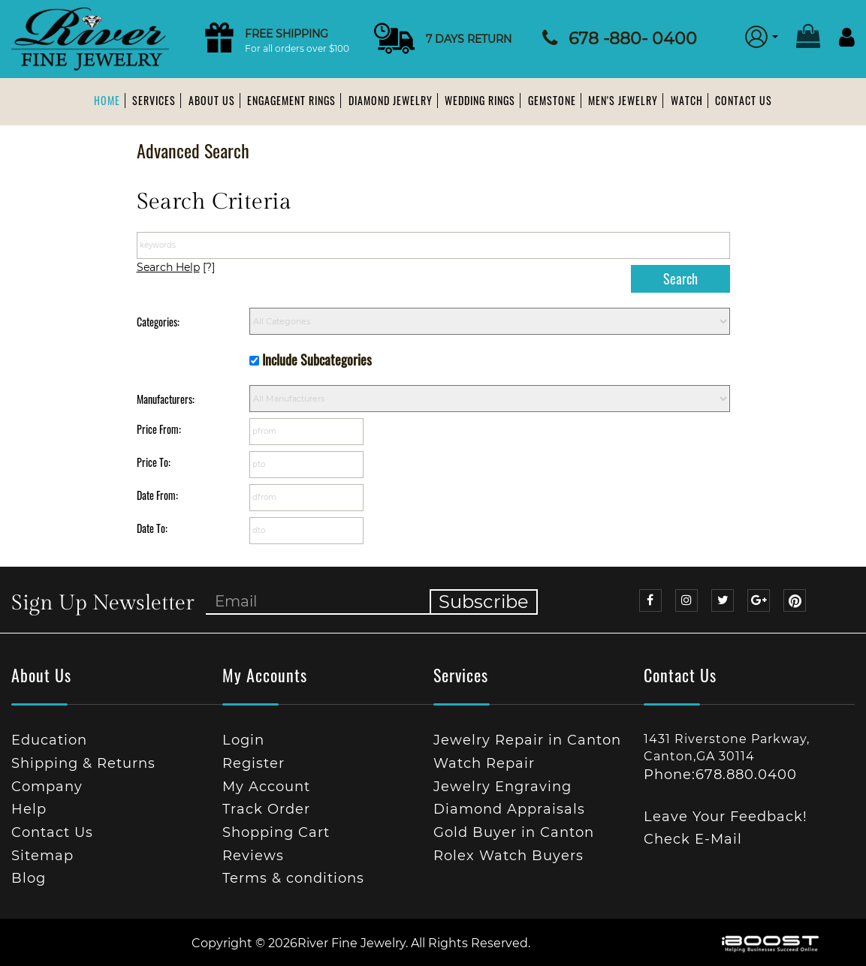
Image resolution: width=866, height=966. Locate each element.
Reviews (253, 855)
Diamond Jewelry (391, 100)
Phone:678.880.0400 (720, 774)
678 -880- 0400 (633, 39)
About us (212, 100)
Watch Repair (484, 763)
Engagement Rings (291, 100)
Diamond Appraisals (509, 809)
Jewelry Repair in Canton (527, 740)
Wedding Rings (480, 100)
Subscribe (484, 601)
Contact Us (743, 100)
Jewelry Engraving (502, 786)
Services (154, 100)
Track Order (266, 809)
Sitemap (42, 855)
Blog (28, 878)
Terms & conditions (293, 878)
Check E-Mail (693, 839)
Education (49, 740)
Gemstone (552, 100)
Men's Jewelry (623, 100)
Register (253, 763)
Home (107, 100)
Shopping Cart (276, 832)
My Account (266, 786)
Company (47, 786)
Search (680, 278)
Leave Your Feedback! (725, 816)
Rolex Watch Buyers (508, 855)
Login (243, 740)
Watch (687, 100)
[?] (176, 267)
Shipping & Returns (83, 763)
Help (29, 809)
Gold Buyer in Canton (513, 832)
